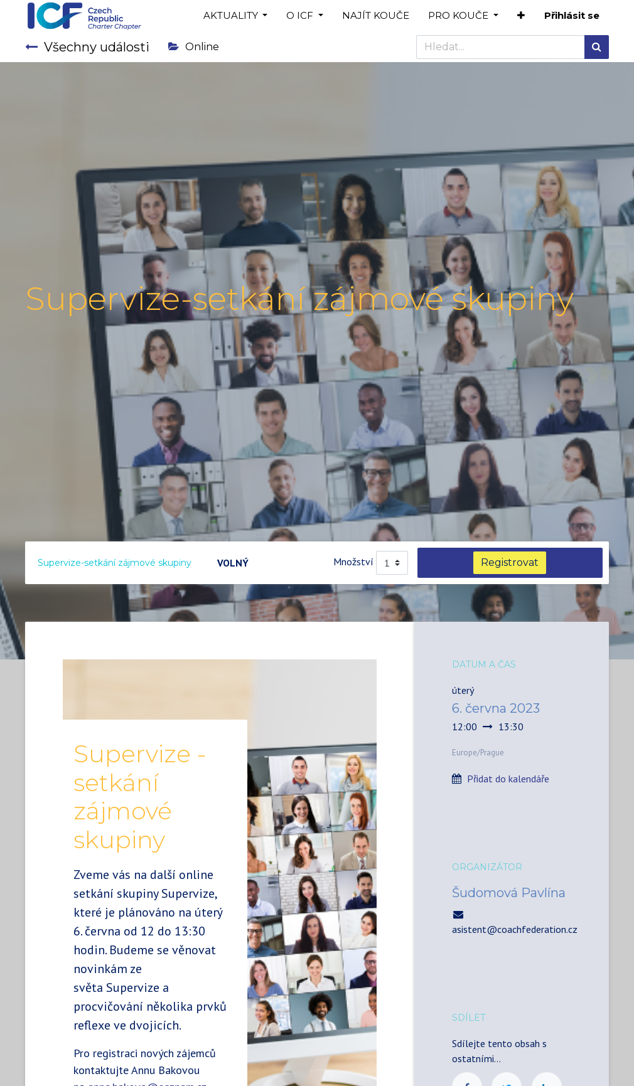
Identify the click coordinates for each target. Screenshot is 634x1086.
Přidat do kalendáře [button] (508, 778)
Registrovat (510, 562)
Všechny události (87, 47)
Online (193, 47)
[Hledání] (596, 47)
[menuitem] (376, 16)
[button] (521, 16)
